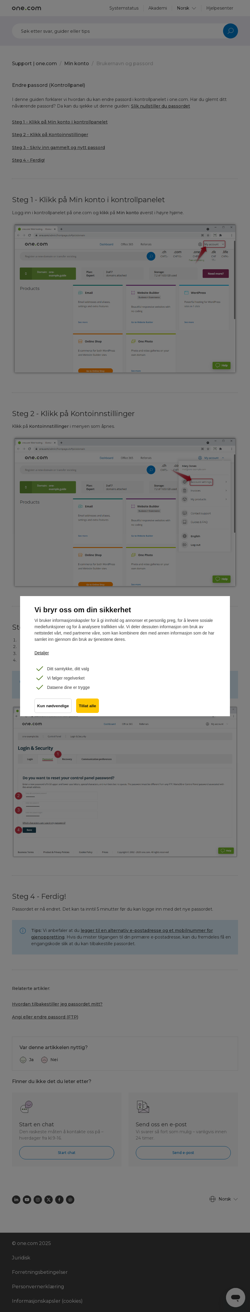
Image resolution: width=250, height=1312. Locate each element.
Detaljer (41, 652)
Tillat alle (88, 706)
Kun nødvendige (53, 706)
